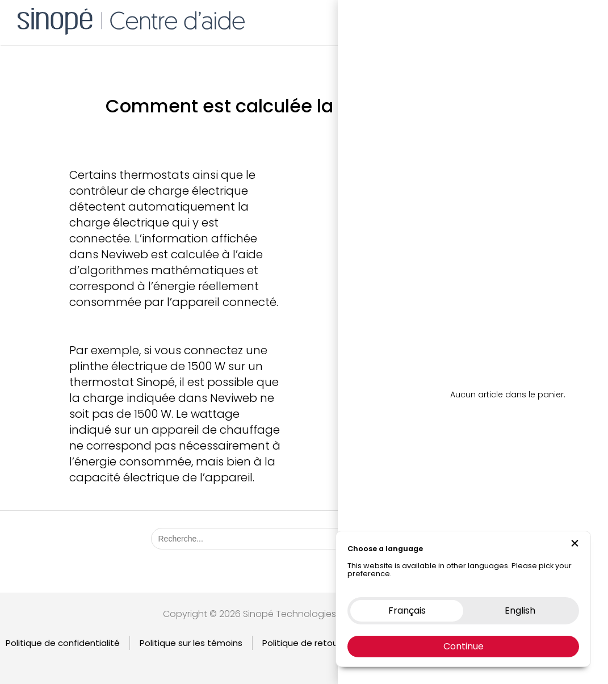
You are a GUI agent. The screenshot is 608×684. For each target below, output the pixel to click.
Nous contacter (526, 19)
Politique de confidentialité (63, 643)
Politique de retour (301, 643)
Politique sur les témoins (191, 643)
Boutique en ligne (442, 19)
